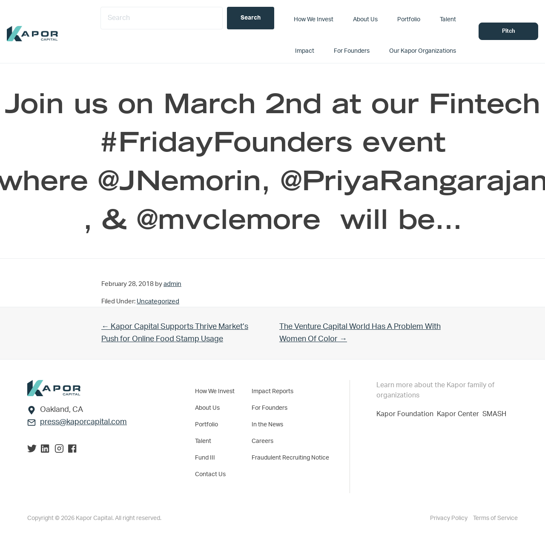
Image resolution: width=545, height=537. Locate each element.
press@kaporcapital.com (83, 422)
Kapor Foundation (406, 414)
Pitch (508, 31)
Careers (262, 441)
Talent (203, 441)
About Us (207, 408)
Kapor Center (459, 414)
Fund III (205, 458)
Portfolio (206, 425)
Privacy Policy (449, 518)
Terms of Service (495, 518)
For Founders (269, 408)
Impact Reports (272, 391)
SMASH (494, 414)
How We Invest (215, 391)
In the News (267, 425)
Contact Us (210, 474)
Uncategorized (158, 301)
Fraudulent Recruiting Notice (290, 458)
